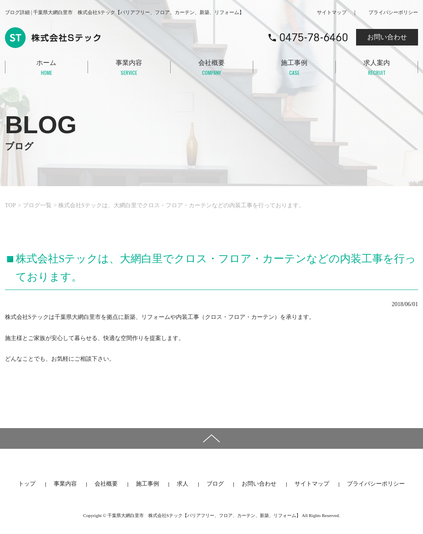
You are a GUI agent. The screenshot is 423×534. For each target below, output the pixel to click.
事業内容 (129, 68)
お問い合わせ (387, 37)
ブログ (215, 484)
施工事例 (294, 68)
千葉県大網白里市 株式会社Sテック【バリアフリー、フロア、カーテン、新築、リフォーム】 (204, 515)
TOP (10, 205)
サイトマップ (332, 12)
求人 (182, 484)
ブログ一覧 (37, 205)
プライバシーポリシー (393, 12)
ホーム (46, 68)
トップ (27, 484)
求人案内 (376, 68)
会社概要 (211, 68)
